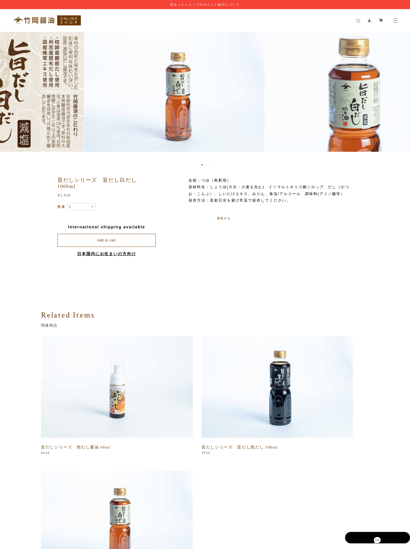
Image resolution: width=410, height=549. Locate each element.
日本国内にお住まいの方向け (106, 253)
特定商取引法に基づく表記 (156, 515)
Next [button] (401, 96)
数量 (61, 207)
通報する (224, 218)
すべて (59, 461)
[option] (205, 96)
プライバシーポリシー (112, 515)
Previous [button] (8, 96)
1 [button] (201, 164)
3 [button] (209, 164)
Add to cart (106, 240)
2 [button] (205, 164)
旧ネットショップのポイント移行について (205, 4)
